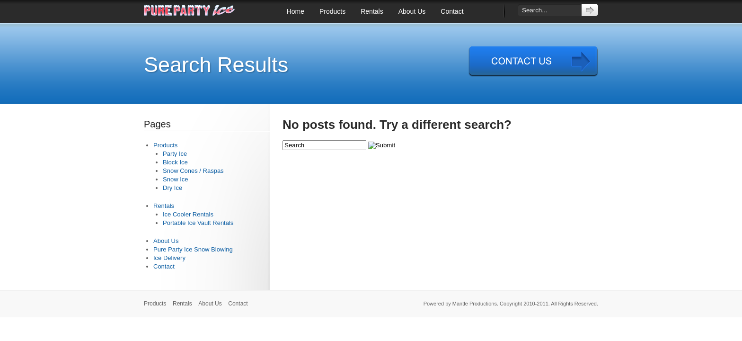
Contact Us (533, 61)
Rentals (372, 11)
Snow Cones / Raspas (193, 170)
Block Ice (175, 162)
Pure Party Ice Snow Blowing (193, 249)
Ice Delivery (169, 257)
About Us (412, 11)
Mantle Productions (474, 303)
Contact (452, 11)
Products (332, 11)
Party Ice (175, 153)
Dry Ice (172, 187)
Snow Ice (175, 179)
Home (295, 11)
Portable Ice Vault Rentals (198, 222)
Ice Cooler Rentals (188, 214)
